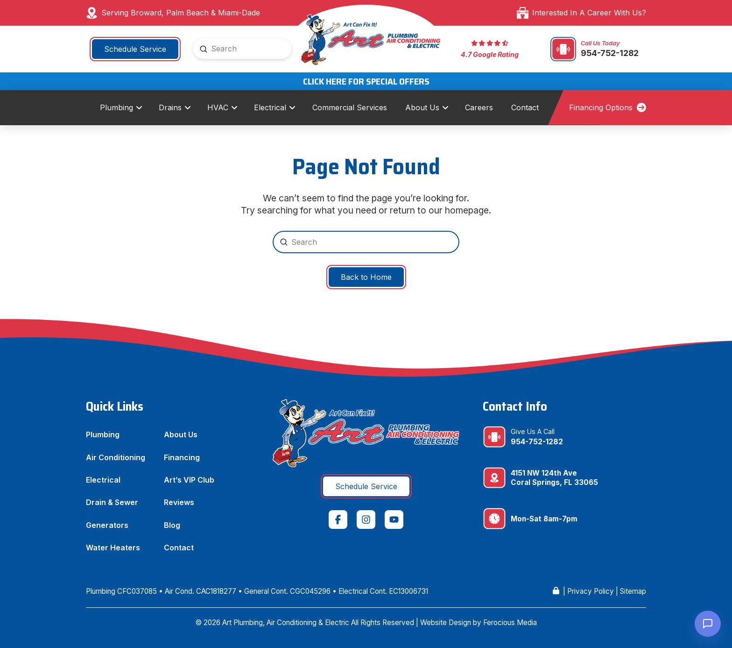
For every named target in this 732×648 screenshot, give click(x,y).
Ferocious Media (510, 622)
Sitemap (633, 591)
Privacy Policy (590, 591)
